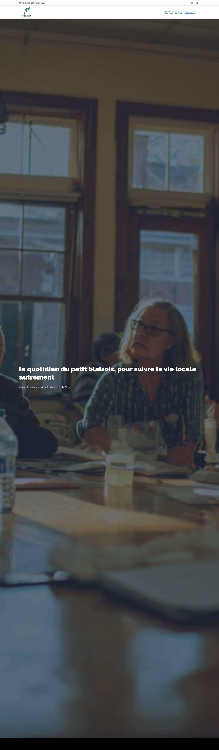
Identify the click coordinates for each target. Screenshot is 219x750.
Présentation (173, 12)
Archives (190, 12)
